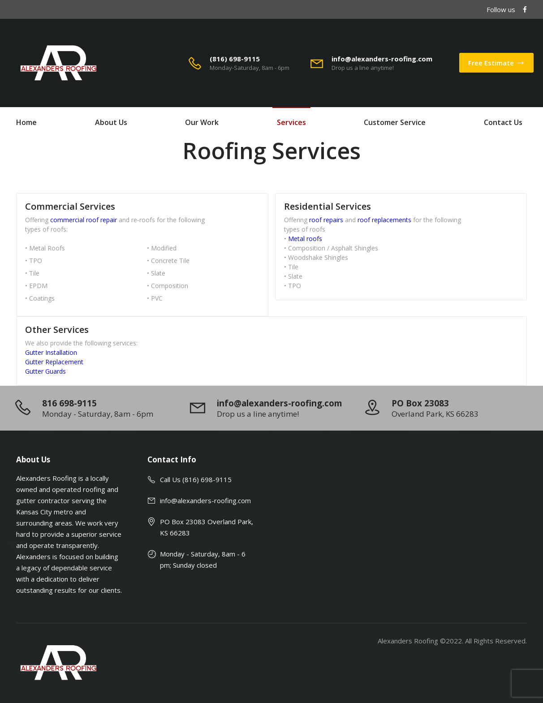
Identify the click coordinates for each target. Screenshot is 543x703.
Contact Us (503, 122)
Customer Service (395, 122)
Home (26, 122)
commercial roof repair (83, 220)
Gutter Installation (51, 352)
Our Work (202, 122)
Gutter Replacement (54, 362)
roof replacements (384, 220)
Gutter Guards (45, 371)
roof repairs (326, 220)
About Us (111, 122)
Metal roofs (305, 238)
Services (291, 122)
